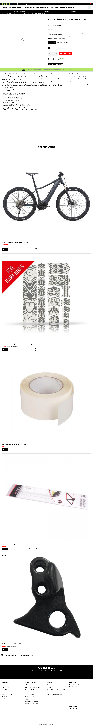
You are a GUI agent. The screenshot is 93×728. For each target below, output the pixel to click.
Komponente (26, 7)
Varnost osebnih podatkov (32, 703)
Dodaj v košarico (70, 54)
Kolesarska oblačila (43, 7)
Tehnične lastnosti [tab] (34, 70)
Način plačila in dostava (31, 687)
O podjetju (50, 687)
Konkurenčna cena (30, 698)
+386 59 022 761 (21, 3)
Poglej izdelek (89, 250)
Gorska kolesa (15, 13)
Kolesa (19, 7)
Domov (3, 13)
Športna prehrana (55, 7)
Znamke (71, 7)
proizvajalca (62, 58)
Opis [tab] (23, 70)
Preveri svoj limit (73, 11)
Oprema (34, 7)
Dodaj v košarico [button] (9, 350)
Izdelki (7, 13)
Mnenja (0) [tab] (67, 70)
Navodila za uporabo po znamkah (34, 694)
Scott (65, 60)
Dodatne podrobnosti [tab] (53, 70)
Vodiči (4, 701)
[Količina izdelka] (53, 54)
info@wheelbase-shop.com (54, 696)
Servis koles (64, 7)
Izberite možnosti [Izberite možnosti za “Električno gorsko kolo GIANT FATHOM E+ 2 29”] (9, 250)
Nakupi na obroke (29, 696)
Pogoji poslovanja (29, 701)
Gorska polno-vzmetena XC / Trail (26, 13)
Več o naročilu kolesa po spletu (57, 65)
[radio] (49, 48)
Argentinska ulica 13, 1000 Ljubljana (54, 4)
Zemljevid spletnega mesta (32, 705)
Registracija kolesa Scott (31, 691)
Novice (49, 689)
